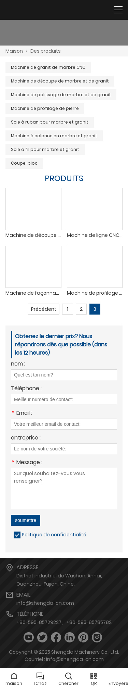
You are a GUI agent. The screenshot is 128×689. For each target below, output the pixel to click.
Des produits (45, 51)
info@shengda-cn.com (45, 603)
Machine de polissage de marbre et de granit (61, 95)
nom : (18, 364)
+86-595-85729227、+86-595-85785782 (64, 622)
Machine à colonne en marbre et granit (54, 136)
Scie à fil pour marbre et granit (45, 149)
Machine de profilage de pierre (45, 108)
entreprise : (26, 438)
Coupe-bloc (24, 163)
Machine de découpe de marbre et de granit (60, 81)
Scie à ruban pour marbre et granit (49, 122)
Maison (14, 51)
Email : (21, 413)
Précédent (43, 309)
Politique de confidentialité (54, 534)
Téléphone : (26, 389)
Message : (26, 463)
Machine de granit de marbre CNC (48, 67)
